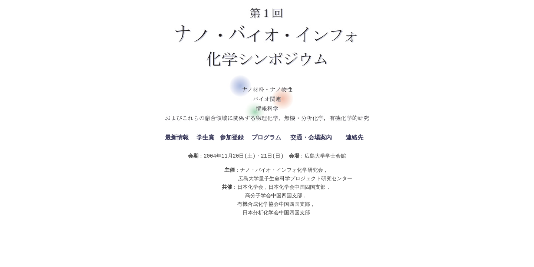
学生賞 (205, 138)
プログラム (266, 138)
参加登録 (232, 138)
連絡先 (354, 138)
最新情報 (177, 138)
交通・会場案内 (311, 138)
